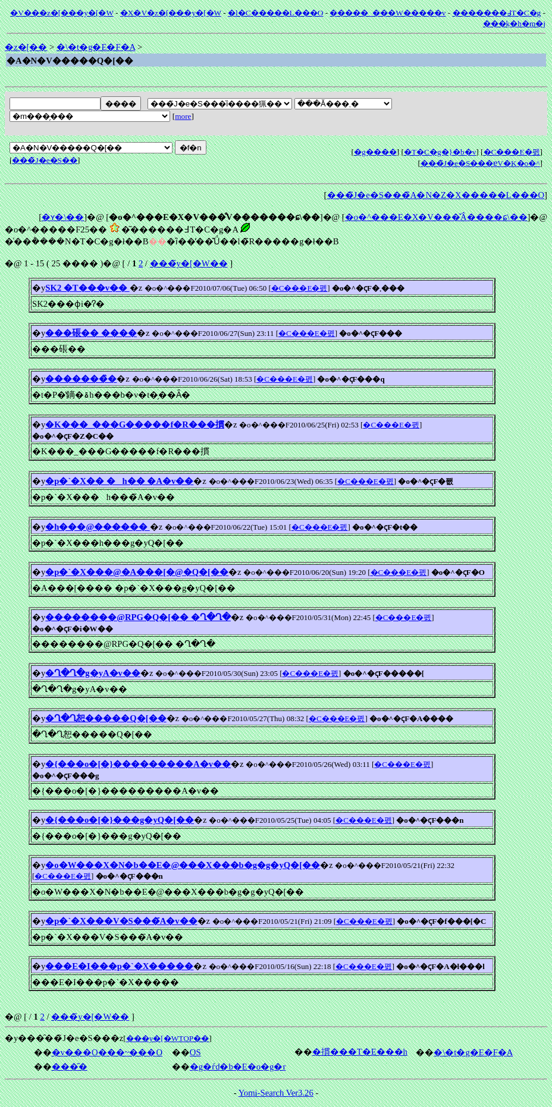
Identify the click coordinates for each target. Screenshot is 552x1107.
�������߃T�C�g (497, 12)
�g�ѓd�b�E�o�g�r (238, 1066)
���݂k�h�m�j (514, 23)
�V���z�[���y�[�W (61, 12)
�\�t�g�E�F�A (96, 47)
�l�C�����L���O (275, 12)
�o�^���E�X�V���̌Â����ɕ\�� (436, 217)
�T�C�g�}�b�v (440, 151)
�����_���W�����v (388, 12)
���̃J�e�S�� (44, 160)
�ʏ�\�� (63, 217)
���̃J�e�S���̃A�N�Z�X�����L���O (436, 195)
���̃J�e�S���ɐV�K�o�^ (480, 163)
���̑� (69, 1066)
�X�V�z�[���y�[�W (170, 12)
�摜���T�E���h (359, 1051)
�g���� (375, 151)
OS (195, 1052)
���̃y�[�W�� (189, 263)
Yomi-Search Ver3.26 (276, 1092)
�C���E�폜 (512, 151)
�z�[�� (26, 47)
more (183, 116)
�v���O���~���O (107, 1052)
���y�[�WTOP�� (167, 1038)
